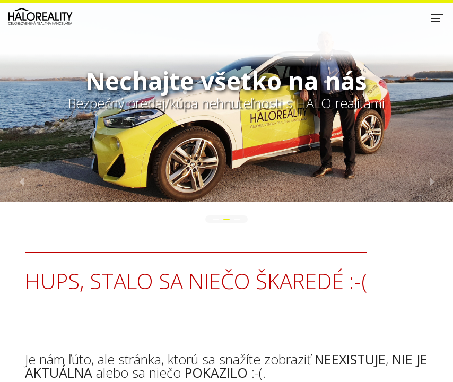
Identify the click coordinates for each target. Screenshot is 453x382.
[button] (216, 219)
